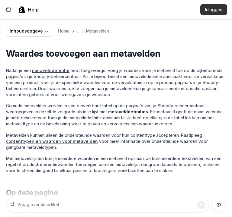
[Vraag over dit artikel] (107, 205)
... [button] (77, 30)
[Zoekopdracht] (201, 205)
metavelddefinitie (50, 70)
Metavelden (97, 30)
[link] (28, 9)
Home (63, 30)
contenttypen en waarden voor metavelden (52, 141)
